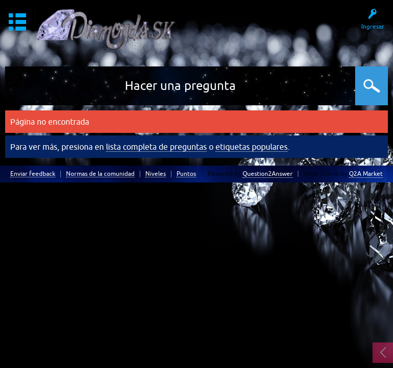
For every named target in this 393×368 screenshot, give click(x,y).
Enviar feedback (32, 174)
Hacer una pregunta (180, 86)
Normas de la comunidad (100, 174)
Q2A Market (366, 173)
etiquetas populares (251, 146)
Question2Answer (268, 173)
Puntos (186, 174)
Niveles (155, 174)
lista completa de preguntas (156, 146)
